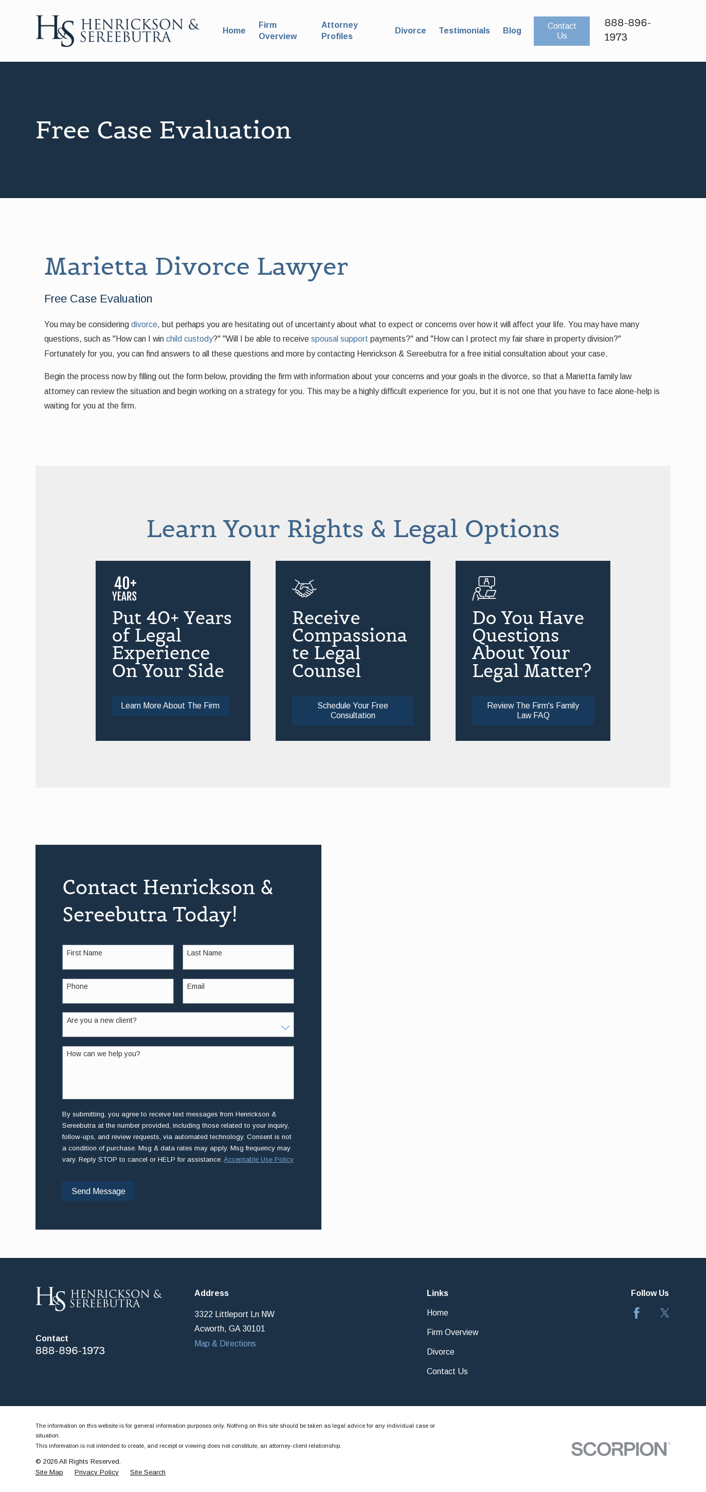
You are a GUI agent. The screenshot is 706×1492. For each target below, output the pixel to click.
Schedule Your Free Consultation (368, 710)
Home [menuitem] (234, 30)
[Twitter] (665, 1313)
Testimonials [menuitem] (464, 30)
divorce (144, 324)
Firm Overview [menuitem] (278, 31)
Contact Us (562, 31)
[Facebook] (636, 1313)
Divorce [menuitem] (410, 30)
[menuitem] (49, 1473)
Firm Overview (452, 1332)
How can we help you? (95, 1054)
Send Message (90, 1191)
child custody (189, 338)
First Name (76, 953)
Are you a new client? (94, 1020)
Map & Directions (225, 1343)
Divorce (441, 1351)
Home (437, 1312)
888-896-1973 (70, 1350)
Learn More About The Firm (182, 705)
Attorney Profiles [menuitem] (339, 31)
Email (187, 986)
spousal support (339, 338)
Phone (69, 986)
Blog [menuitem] (512, 30)
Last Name (195, 953)
